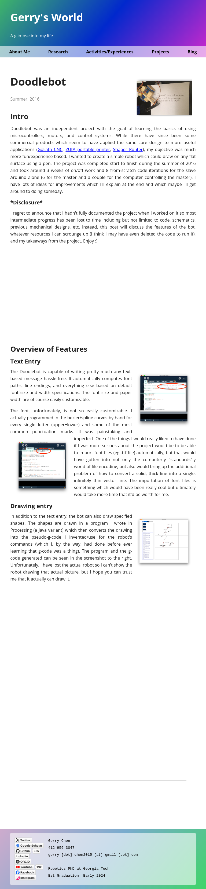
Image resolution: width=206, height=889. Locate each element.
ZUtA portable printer (87, 149)
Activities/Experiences (109, 52)
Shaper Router (127, 149)
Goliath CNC (50, 149)
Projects (160, 52)
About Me (19, 52)
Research (58, 52)
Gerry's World (46, 17)
